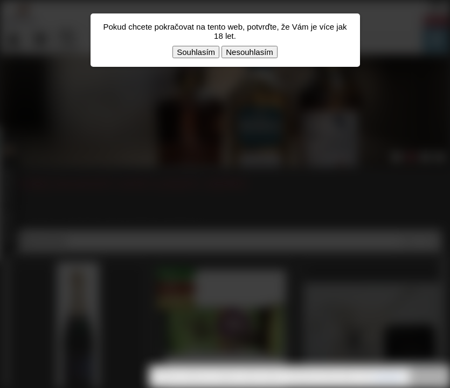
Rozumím (428, 377)
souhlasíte (388, 376)
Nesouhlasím (249, 52)
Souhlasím (196, 52)
